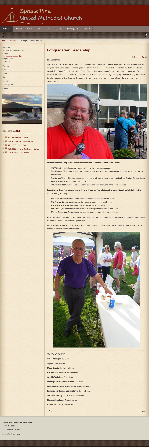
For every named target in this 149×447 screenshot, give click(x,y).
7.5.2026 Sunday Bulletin (18, 138)
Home (4, 40)
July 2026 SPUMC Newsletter (20, 141)
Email (143, 57)
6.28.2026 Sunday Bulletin (18, 145)
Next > (144, 411)
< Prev (50, 411)
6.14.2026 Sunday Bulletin (18, 153)
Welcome (14, 40)
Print (134, 57)
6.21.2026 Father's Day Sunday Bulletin (24, 149)
